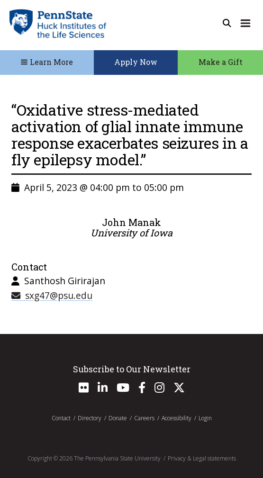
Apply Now (135, 62)
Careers (144, 418)
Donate (118, 418)
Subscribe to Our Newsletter (131, 369)
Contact (61, 418)
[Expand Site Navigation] (245, 23)
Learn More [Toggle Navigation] (46, 62)
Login (205, 418)
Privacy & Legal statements (202, 458)
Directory (89, 418)
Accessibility (176, 418)
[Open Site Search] (227, 23)
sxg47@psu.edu (51, 295)
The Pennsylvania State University (117, 458)
